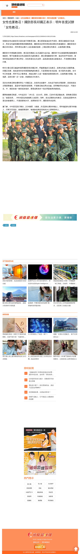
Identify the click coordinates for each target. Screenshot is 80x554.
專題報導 (10, 18)
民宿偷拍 (50, 500)
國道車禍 (40, 492)
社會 (17, 18)
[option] (14, 12)
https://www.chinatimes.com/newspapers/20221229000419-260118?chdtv (33, 36)
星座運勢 (29, 488)
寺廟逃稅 (40, 496)
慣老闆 (29, 496)
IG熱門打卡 (29, 492)
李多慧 (51, 492)
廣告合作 (36, 542)
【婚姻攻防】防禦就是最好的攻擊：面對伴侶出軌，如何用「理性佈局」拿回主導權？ (41, 373)
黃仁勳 (29, 484)
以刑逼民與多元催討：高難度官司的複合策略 (41, 380)
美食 (40, 488)
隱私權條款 (46, 542)
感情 (14, 12)
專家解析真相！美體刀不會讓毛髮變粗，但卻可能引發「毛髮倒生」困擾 (14, 336)
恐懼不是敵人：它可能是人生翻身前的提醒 (41, 398)
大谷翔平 (50, 484)
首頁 (4, 18)
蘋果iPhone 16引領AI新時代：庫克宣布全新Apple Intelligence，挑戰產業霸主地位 (39, 283)
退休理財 (50, 488)
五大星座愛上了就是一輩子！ (38, 334)
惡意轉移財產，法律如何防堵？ (40, 392)
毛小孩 (40, 484)
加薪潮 (51, 496)
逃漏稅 (29, 500)
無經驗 (40, 500)
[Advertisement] (40, 243)
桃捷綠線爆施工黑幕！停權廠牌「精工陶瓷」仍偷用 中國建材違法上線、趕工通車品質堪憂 (65, 283)
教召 (13, 225)
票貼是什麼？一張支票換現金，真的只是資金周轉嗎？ (41, 386)
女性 (6, 225)
